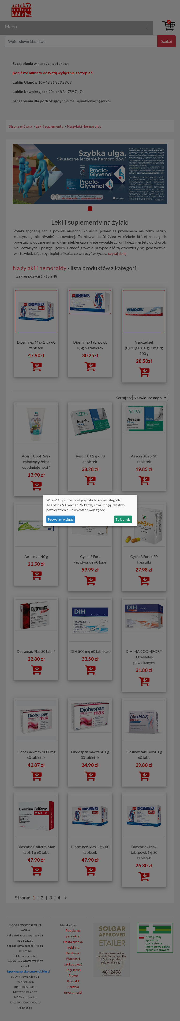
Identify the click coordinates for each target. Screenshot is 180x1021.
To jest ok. (123, 519)
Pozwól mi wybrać (61, 519)
